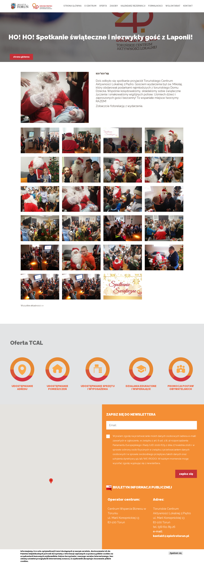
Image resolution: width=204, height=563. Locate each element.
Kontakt (188, 6)
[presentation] (127, 475)
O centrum (90, 6)
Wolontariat (172, 6)
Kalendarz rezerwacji (133, 6)
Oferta (103, 6)
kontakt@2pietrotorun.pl (171, 536)
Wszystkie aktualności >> (32, 305)
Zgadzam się (176, 553)
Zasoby (114, 6)
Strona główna (72, 6)
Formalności (155, 6)
